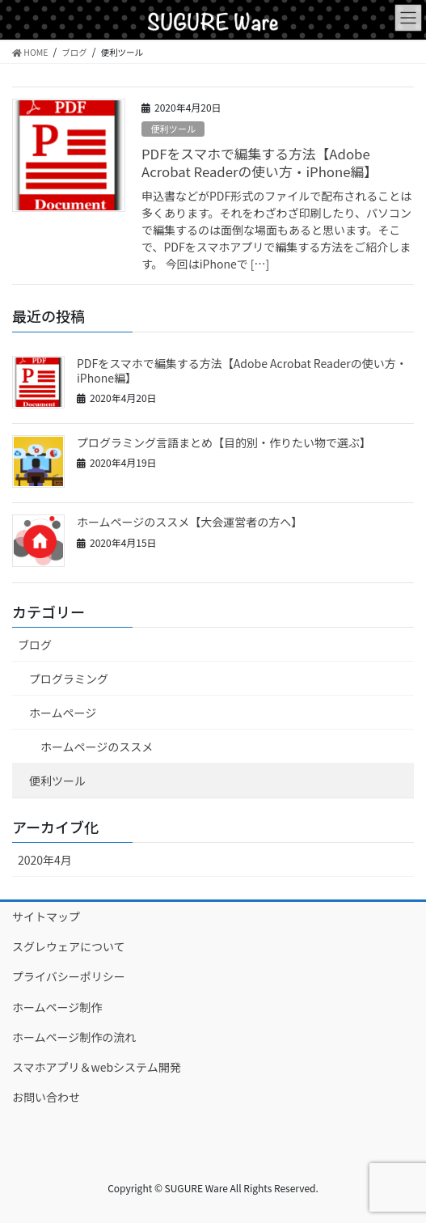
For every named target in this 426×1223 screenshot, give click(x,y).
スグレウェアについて (68, 946)
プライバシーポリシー (68, 976)
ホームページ (62, 713)
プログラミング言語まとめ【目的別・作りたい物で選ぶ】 (224, 442)
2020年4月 (45, 860)
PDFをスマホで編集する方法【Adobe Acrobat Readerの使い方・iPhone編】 (259, 162)
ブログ (35, 645)
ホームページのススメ (96, 746)
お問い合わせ (46, 1097)
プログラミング (68, 679)
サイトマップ (46, 916)
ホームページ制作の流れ (74, 1037)
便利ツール (173, 128)
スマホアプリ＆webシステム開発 (96, 1067)
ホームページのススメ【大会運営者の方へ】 (189, 522)
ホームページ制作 (57, 1007)
